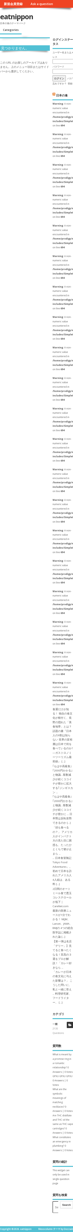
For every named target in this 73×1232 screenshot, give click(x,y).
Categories (11, 30)
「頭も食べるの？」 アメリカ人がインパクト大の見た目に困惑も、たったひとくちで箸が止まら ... (62, 840)
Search (66, 1204)
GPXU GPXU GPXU (62, 1076)
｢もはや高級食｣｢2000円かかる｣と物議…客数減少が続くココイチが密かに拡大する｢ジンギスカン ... (63, 779)
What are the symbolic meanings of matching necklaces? (60, 1098)
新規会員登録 (13, 4)
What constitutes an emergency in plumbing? (62, 1142)
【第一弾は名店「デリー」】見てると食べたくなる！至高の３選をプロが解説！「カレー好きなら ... (62, 954)
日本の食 (62, 95)
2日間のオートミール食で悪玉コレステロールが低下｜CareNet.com (62, 897)
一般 (55, 1024)
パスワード (58, 66)
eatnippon (16, 16)
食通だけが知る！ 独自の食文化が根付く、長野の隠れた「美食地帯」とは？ (62, 717)
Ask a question (42, 4)
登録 (70, 83)
